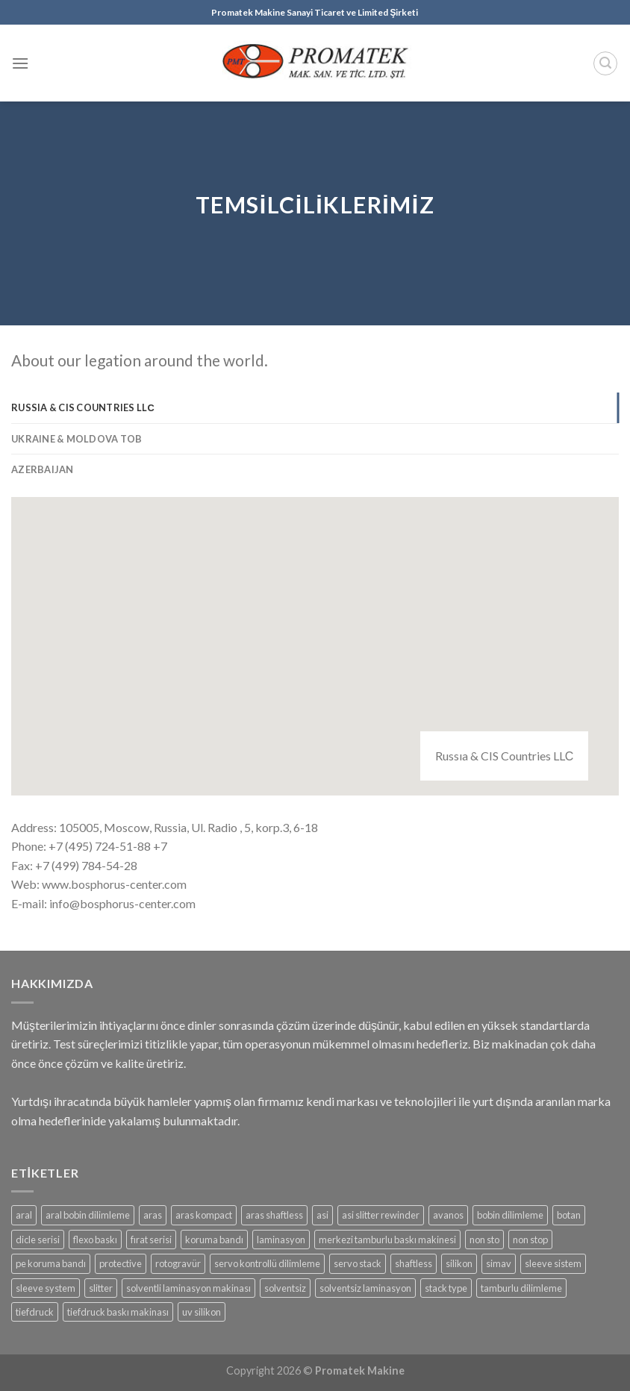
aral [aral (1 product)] (24, 1215)
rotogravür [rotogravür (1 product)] (178, 1263)
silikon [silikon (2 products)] (459, 1263)
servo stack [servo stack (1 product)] (357, 1263)
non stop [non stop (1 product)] (530, 1239)
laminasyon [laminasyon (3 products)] (281, 1239)
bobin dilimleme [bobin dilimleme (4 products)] (510, 1215)
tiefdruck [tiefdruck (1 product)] (35, 1312)
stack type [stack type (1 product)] (446, 1288)
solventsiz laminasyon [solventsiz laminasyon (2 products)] (365, 1288)
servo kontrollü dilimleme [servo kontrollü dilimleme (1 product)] (267, 1263)
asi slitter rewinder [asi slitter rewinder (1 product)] (381, 1215)
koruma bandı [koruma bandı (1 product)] (214, 1239)
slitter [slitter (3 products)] (101, 1288)
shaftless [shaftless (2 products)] (413, 1263)
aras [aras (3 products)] (152, 1215)
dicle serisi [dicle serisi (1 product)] (38, 1239)
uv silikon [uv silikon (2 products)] (201, 1312)
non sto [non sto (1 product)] (484, 1239)
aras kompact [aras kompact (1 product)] (203, 1215)
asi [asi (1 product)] (322, 1215)
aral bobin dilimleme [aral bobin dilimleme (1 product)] (88, 1215)
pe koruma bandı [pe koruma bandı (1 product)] (51, 1263)
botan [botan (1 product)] (569, 1215)
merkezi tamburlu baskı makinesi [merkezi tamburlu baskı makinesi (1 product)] (387, 1239)
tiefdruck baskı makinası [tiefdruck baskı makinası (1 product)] (118, 1312)
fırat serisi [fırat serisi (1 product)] (151, 1239)
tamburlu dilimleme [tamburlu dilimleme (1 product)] (521, 1288)
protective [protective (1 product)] (120, 1263)
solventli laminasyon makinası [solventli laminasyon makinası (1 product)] (188, 1288)
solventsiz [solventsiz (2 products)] (285, 1288)
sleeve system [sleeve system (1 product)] (45, 1288)
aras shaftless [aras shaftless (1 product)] (274, 1215)
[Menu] (20, 63)
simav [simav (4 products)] (498, 1263)
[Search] (605, 63)
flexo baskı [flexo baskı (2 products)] (95, 1239)
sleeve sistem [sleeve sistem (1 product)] (553, 1263)
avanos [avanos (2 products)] (448, 1215)
